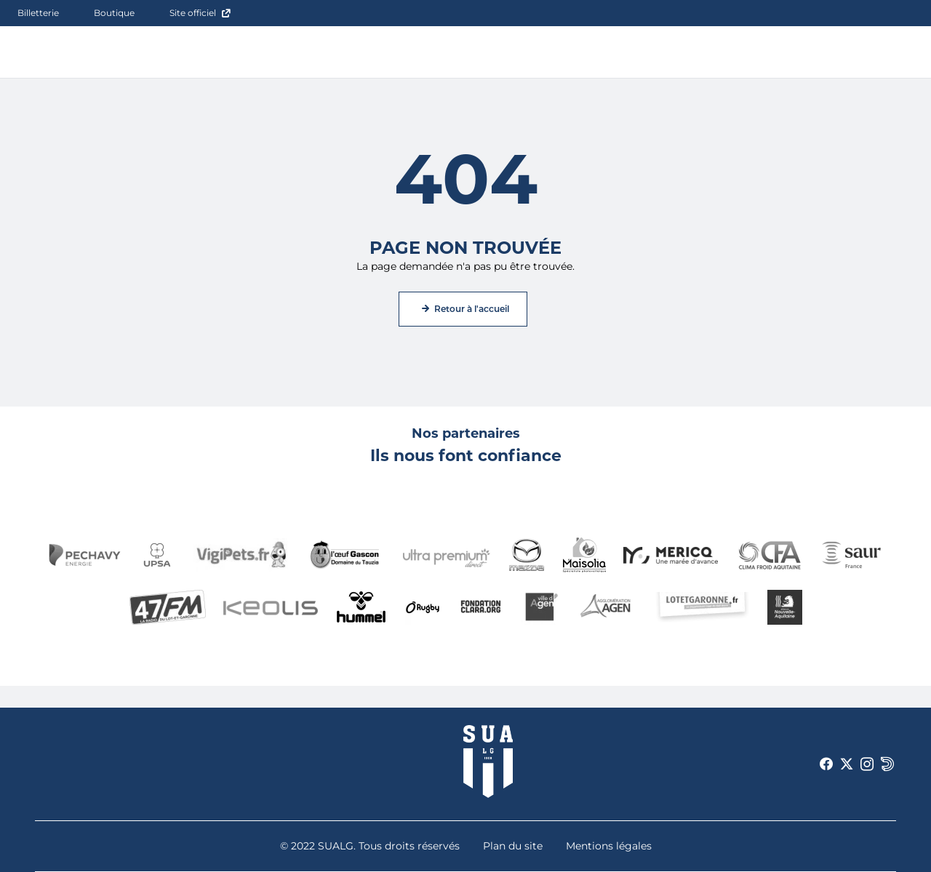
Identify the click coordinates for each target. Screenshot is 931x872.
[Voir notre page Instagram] (867, 764)
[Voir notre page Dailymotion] (887, 764)
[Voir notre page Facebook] (826, 764)
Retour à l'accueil (471, 308)
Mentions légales (609, 845)
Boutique (114, 12)
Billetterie (38, 12)
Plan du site (513, 845)
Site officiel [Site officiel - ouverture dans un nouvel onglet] (192, 12)
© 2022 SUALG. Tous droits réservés (370, 845)
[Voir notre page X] (846, 764)
